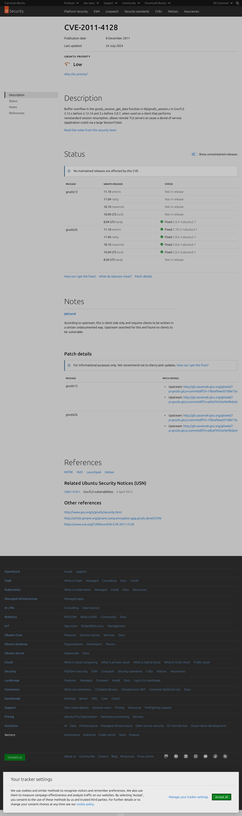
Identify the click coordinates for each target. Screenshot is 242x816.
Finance (134, 734)
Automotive (72, 734)
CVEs (158, 11)
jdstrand (70, 313)
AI (65, 725)
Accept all (221, 797)
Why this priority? (76, 74)
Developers (94, 644)
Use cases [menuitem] (89, 3)
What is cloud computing (80, 662)
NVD (80, 472)
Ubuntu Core (13, 635)
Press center (145, 756)
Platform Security (76, 11)
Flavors (110, 644)
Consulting (109, 580)
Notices (173, 11)
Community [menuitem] (129, 3)
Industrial (89, 734)
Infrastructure (88, 725)
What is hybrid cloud (146, 662)
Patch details (143, 276)
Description (16, 95)
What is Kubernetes (77, 589)
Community (108, 617)
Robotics (11, 617)
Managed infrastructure (21, 598)
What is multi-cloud (177, 662)
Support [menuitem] (108, 3)
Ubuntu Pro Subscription (80, 716)
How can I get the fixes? (80, 276)
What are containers (77, 689)
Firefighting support (158, 707)
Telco (122, 734)
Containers (12, 689)
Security (10, 671)
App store (70, 626)
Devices (138, 716)
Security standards (137, 11)
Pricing (119, 707)
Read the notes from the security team (90, 130)
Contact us (15, 757)
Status (13, 101)
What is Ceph (73, 580)
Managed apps (74, 598)
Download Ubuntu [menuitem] (155, 3)
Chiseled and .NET (133, 689)
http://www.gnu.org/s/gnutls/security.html (93, 512)
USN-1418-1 (72, 491)
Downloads (12, 698)
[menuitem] (222, 3)
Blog (114, 756)
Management (116, 626)
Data (73, 725)
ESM (97, 11)
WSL (95, 698)
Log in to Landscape (147, 680)
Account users (101, 707)
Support (81, 571)
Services (109, 635)
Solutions (11, 725)
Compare (102, 680)
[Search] (237, 3)
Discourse (134, 707)
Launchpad (94, 472)
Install (68, 571)
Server (83, 698)
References (16, 113)
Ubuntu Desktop (16, 644)
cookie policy (85, 804)
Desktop (69, 698)
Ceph (8, 580)
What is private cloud (115, 662)
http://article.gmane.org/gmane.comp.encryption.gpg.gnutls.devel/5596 (112, 518)
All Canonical (220, 3)
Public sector (107, 734)
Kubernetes (12, 589)
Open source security (150, 725)
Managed (92, 580)
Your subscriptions (76, 707)
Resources (140, 589)
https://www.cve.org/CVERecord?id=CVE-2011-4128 (99, 524)
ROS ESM (70, 617)
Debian (109, 472)
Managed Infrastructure (117, 725)
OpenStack (12, 571)
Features (70, 635)
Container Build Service (164, 689)
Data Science (90, 607)
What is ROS (88, 617)
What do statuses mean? (115, 276)
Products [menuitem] (69, 3)
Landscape (12, 680)
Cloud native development (208, 725)
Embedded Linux (92, 626)
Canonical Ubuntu (15, 3)
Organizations (73, 644)
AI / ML (10, 607)
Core (104, 698)
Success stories (90, 635)
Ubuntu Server (14, 653)
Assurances (191, 11)
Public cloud (202, 662)
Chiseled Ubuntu (106, 689)
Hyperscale (71, 653)
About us (70, 756)
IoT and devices (177, 725)
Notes (13, 107)
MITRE (68, 472)
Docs (123, 580)
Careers (103, 756)
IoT (7, 626)
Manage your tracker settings (188, 797)
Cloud (9, 662)
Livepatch (112, 11)
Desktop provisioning (115, 716)
